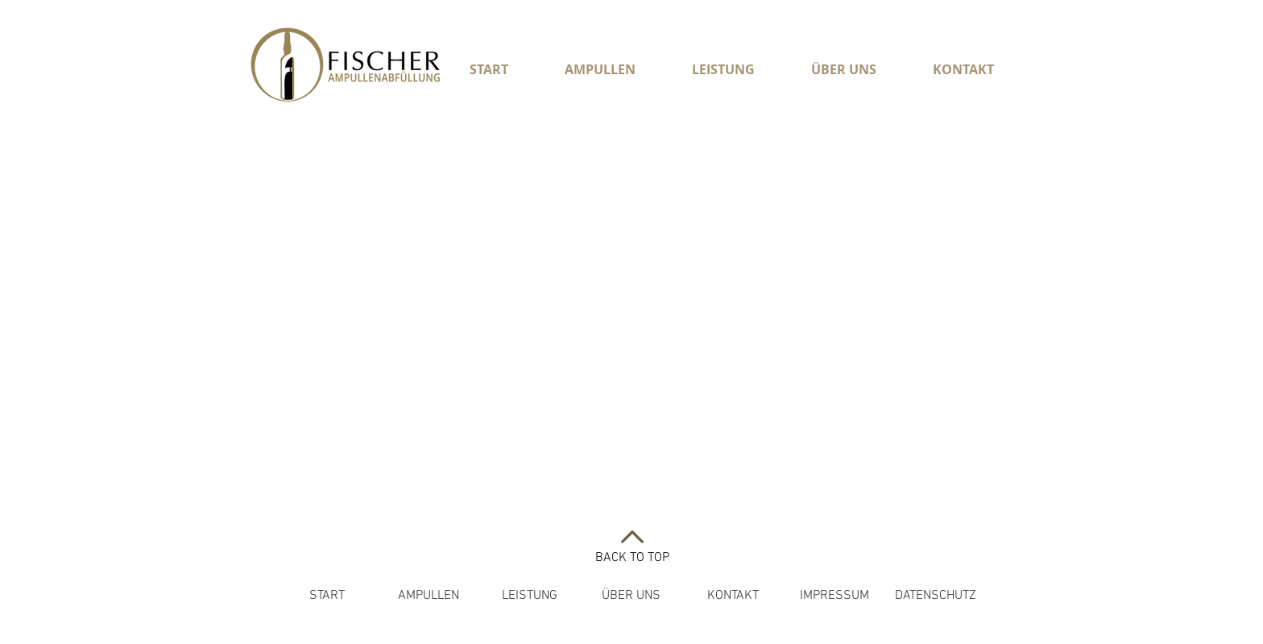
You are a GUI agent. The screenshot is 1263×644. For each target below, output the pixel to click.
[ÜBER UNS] (631, 596)
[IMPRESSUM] (834, 596)
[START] (327, 596)
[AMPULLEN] (428, 596)
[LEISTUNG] (530, 596)
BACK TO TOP (632, 558)
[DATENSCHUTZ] (935, 596)
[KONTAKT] (733, 596)
